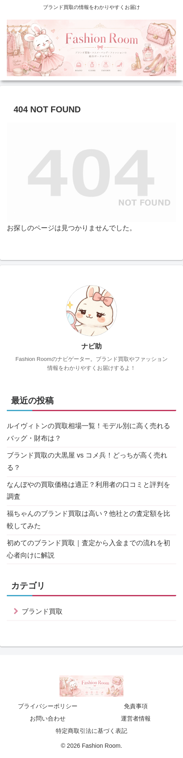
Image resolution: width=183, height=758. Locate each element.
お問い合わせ (48, 718)
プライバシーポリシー (47, 706)
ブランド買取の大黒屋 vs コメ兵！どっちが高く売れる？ (87, 461)
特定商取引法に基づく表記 (91, 730)
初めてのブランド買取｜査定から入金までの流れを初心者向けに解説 (88, 549)
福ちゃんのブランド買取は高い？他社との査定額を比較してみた (88, 519)
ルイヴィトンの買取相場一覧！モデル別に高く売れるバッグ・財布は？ (88, 432)
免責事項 (136, 706)
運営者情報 (136, 718)
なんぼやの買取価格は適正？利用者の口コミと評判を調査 (88, 491)
